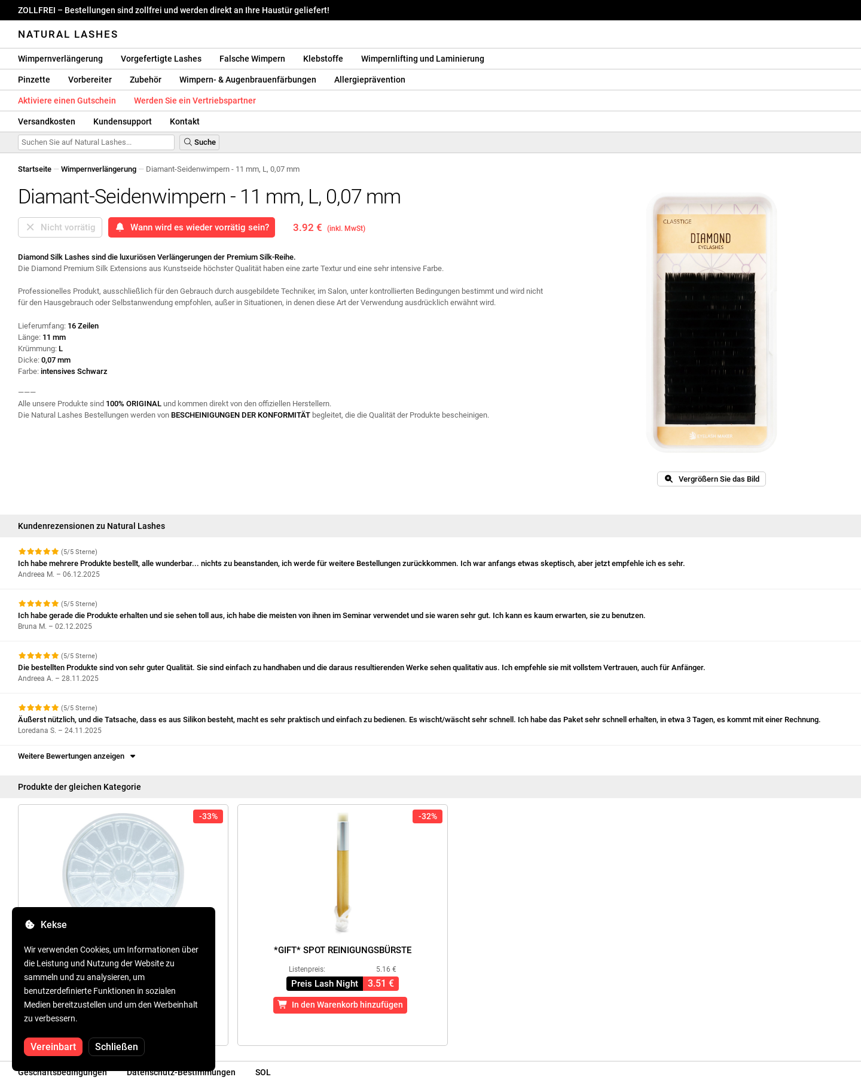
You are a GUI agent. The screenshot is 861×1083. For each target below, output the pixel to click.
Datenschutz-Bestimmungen (181, 1072)
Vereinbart (53, 1046)
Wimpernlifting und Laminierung (422, 58)
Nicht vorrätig (60, 227)
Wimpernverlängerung (60, 58)
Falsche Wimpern (252, 58)
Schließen (116, 1046)
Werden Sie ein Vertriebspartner (195, 100)
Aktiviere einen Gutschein (67, 100)
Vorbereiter (90, 79)
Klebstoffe (323, 58)
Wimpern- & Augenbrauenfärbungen (247, 79)
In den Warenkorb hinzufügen (340, 1004)
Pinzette (34, 79)
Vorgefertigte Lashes (161, 58)
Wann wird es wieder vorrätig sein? (191, 227)
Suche (199, 142)
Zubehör (145, 79)
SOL (263, 1072)
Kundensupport (122, 121)
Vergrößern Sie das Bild (711, 478)
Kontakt (185, 121)
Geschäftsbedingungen (62, 1072)
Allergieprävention (369, 79)
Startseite (34, 169)
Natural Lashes (68, 34)
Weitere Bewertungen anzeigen (78, 756)
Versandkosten (46, 121)
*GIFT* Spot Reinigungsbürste (342, 950)
